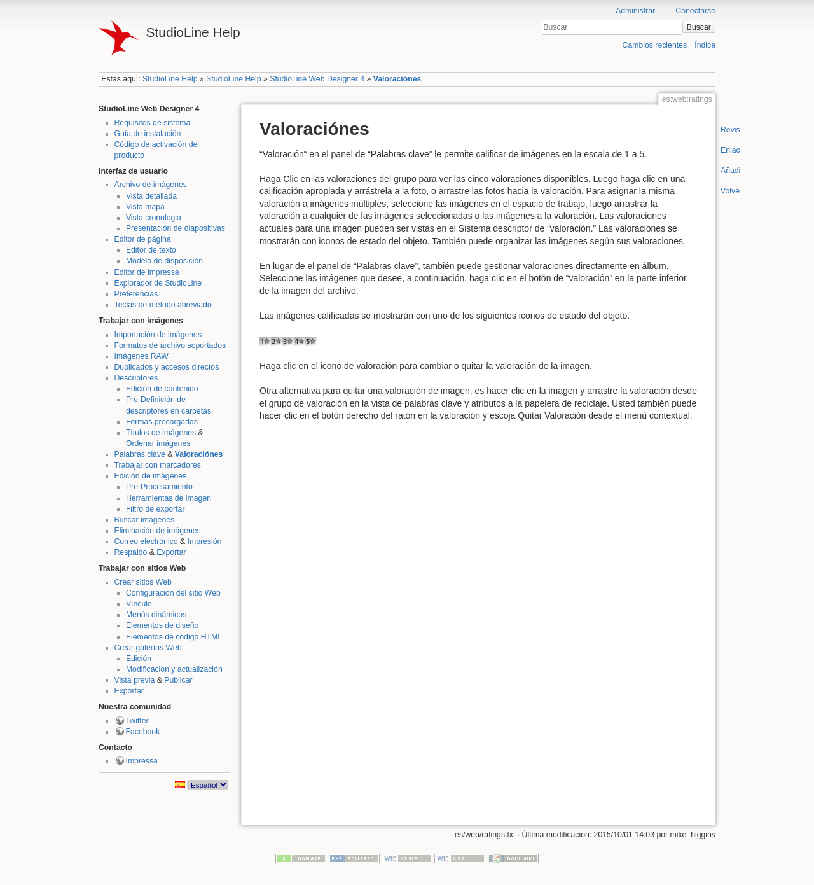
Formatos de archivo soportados (170, 345)
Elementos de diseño (162, 625)
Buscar (699, 27)
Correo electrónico (146, 541)
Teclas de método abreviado (163, 304)
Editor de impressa (146, 272)
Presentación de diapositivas (175, 228)
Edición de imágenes (150, 475)
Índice (704, 45)
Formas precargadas (162, 421)
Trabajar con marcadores (157, 465)
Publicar (178, 680)
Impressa (142, 760)
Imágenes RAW (141, 356)
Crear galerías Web (148, 647)
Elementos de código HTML (174, 636)
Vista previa (134, 680)
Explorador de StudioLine (158, 283)
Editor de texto (151, 250)
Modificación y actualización (174, 669)
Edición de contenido (162, 388)
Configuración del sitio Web (173, 593)
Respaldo (131, 552)
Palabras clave (139, 454)
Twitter (137, 720)
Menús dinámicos (156, 614)
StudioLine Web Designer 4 (317, 78)
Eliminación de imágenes (157, 530)
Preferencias (136, 293)
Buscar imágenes (144, 519)
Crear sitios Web (143, 582)
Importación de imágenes (158, 334)
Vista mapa (145, 206)
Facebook (143, 731)
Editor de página (142, 239)
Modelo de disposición (164, 260)
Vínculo (139, 603)
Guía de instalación (147, 133)
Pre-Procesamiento (159, 486)
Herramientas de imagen (168, 498)
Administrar (635, 10)
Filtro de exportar (155, 509)
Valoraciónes (397, 78)
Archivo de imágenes (150, 184)
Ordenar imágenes (158, 443)
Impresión (205, 541)
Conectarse (695, 10)
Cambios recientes (655, 45)
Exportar (171, 552)
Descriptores (136, 377)
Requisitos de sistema (152, 122)
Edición (138, 658)
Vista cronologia (153, 217)
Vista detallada (151, 196)
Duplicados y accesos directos (166, 367)
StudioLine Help (170, 78)
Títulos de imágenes (161, 432)
